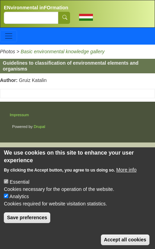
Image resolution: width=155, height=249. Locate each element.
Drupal (39, 126)
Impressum (19, 115)
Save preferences (27, 224)
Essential (19, 189)
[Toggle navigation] (8, 36)
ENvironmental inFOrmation (36, 7)
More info (126, 176)
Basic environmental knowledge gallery (63, 51)
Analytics (19, 203)
